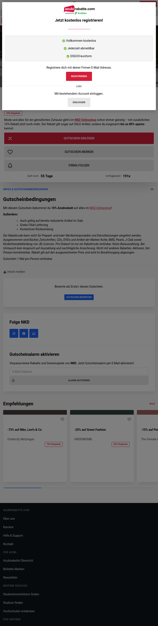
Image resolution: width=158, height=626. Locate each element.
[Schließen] (156, 5)
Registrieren (79, 76)
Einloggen (79, 102)
